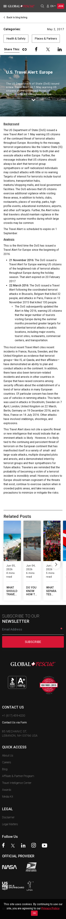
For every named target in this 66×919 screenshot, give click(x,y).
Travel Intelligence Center (16, 775)
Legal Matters (10, 816)
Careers (6, 755)
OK (34, 913)
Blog (4, 761)
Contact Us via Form (14, 715)
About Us (7, 748)
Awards (6, 782)
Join (60, 6)
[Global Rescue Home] (23, 6)
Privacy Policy (50, 908)
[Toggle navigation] (4, 6)
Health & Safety (16, 38)
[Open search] (42, 6)
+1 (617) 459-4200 (13, 708)
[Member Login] (48, 6)
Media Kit (7, 789)
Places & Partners (46, 38)
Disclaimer (8, 810)
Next (56, 560)
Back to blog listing (15, 17)
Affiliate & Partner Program (18, 768)
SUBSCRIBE (33, 634)
